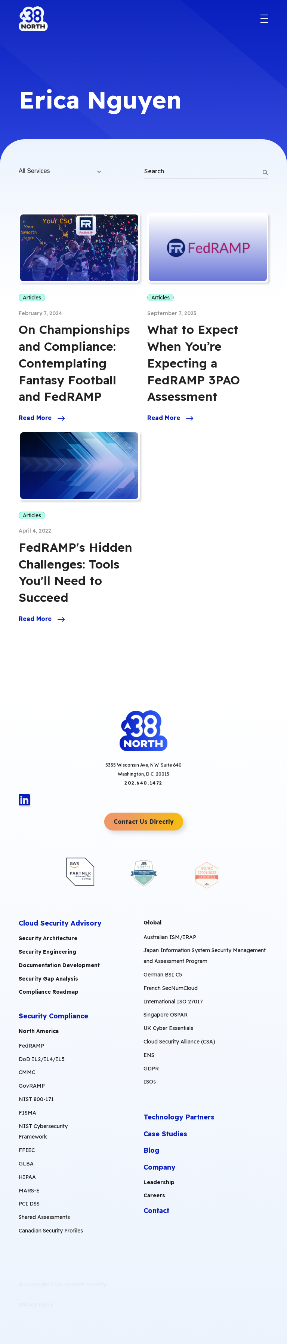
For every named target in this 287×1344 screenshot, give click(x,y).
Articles (32, 297)
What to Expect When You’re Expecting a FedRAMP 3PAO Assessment (193, 363)
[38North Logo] (33, 18)
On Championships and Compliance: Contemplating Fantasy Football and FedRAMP (74, 363)
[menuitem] (52, 1133)
